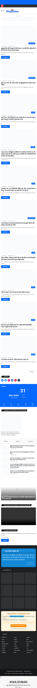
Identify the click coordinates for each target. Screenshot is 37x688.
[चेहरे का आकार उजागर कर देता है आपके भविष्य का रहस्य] (18, 279)
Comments (30, 441)
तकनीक (15, 646)
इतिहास (15, 639)
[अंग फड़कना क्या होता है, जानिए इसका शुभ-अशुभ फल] (18, 346)
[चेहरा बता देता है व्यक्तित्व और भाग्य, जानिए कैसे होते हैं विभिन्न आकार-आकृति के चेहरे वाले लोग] (18, 312)
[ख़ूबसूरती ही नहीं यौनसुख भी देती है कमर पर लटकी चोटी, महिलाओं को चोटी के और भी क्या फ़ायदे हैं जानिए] (18, 35)
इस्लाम (27, 639)
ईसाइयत (3, 641)
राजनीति (3, 650)
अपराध (15, 637)
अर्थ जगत (28, 637)
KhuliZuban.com (27, 671)
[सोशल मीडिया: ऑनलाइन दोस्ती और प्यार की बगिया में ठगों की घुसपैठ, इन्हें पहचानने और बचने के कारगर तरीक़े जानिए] (18, 244)
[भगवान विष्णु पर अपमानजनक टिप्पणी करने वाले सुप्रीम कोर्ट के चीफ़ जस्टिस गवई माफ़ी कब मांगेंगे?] (18, 210)
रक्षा (27, 648)
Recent (5, 441)
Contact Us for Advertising (18, 625)
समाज (15, 652)
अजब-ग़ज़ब (4, 637)
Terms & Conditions (28, 673)
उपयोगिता (15, 641)
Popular (17, 441)
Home (6, 673)
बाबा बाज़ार (16, 648)
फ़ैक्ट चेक (3, 648)
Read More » (5, 57)
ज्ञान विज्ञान (3, 646)
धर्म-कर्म (27, 646)
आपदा (3, 639)
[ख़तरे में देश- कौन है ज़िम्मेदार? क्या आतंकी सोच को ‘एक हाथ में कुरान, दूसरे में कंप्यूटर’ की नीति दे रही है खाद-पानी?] (18, 104)
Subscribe (5, 540)
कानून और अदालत (5, 643)
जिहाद (27, 643)
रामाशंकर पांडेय (4, 46)
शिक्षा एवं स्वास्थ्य (16, 650)
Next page (33, 371)
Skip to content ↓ (18, 687)
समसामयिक (4, 652)
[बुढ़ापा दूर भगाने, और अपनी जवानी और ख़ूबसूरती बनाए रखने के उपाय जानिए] (18, 70)
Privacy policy (21, 673)
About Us (9, 673)
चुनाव (15, 643)
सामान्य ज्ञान (28, 652)
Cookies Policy (15, 673)
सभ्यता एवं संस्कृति (29, 650)
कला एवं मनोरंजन (29, 641)
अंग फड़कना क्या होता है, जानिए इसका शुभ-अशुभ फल (14, 359)
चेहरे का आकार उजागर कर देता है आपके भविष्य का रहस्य (15, 292)
